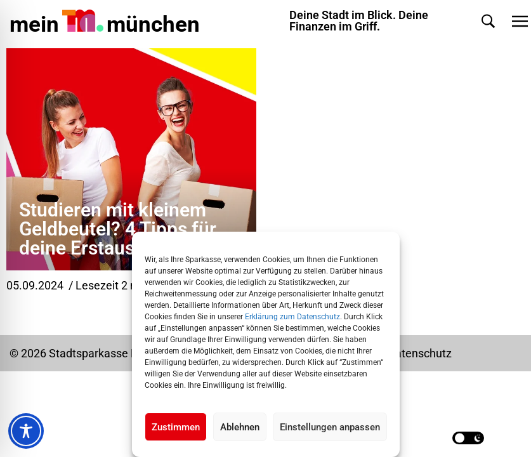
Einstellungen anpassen (330, 427)
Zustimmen (176, 427)
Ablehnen (239, 427)
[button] (488, 21)
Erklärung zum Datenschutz (292, 316)
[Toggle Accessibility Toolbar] (26, 430)
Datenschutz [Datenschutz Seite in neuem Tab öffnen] (420, 353)
